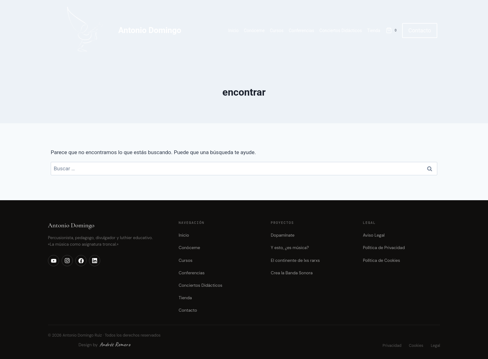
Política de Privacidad (384, 247)
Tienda (373, 30)
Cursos (277, 30)
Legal (435, 345)
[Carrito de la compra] (392, 30)
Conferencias (301, 30)
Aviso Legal (374, 235)
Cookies (416, 345)
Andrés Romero (115, 344)
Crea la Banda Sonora (291, 273)
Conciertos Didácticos (340, 30)
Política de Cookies (381, 260)
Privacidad (391, 345)
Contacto (419, 30)
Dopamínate (282, 235)
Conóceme (254, 30)
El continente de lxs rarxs (295, 260)
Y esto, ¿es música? (290, 247)
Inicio (233, 30)
